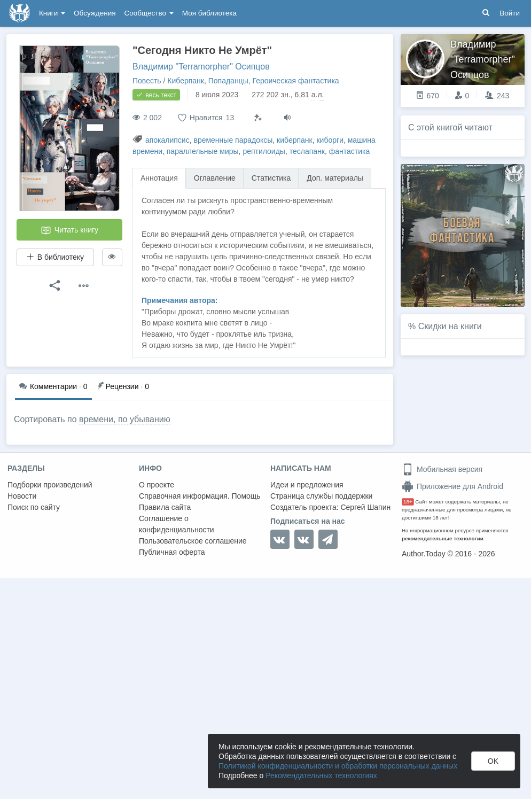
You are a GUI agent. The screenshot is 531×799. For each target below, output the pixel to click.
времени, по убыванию (124, 419)
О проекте (156, 484)
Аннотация (159, 178)
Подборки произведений (49, 484)
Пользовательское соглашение (193, 541)
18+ (407, 502)
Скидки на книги (450, 326)
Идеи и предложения (306, 484)
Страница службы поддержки (321, 496)
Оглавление (215, 178)
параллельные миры (203, 151)
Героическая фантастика (295, 80)
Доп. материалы (335, 178)
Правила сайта (165, 507)
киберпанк (295, 140)
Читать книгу (69, 230)
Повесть (146, 80)
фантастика (349, 151)
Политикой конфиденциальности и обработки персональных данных (337, 766)
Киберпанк (185, 80)
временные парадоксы (232, 140)
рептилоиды (264, 151)
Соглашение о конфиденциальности (176, 524)
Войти (509, 13)
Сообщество (149, 13)
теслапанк (307, 151)
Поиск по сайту (33, 507)
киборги (329, 140)
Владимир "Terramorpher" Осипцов (201, 66)
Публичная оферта (172, 552)
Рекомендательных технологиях (321, 775)
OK (493, 761)
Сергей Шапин (365, 507)
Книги (52, 13)
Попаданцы (228, 80)
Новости (21, 496)
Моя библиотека (209, 13)
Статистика (271, 178)
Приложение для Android (452, 486)
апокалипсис (167, 140)
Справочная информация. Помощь (200, 496)
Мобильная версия (442, 469)
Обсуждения (94, 13)
